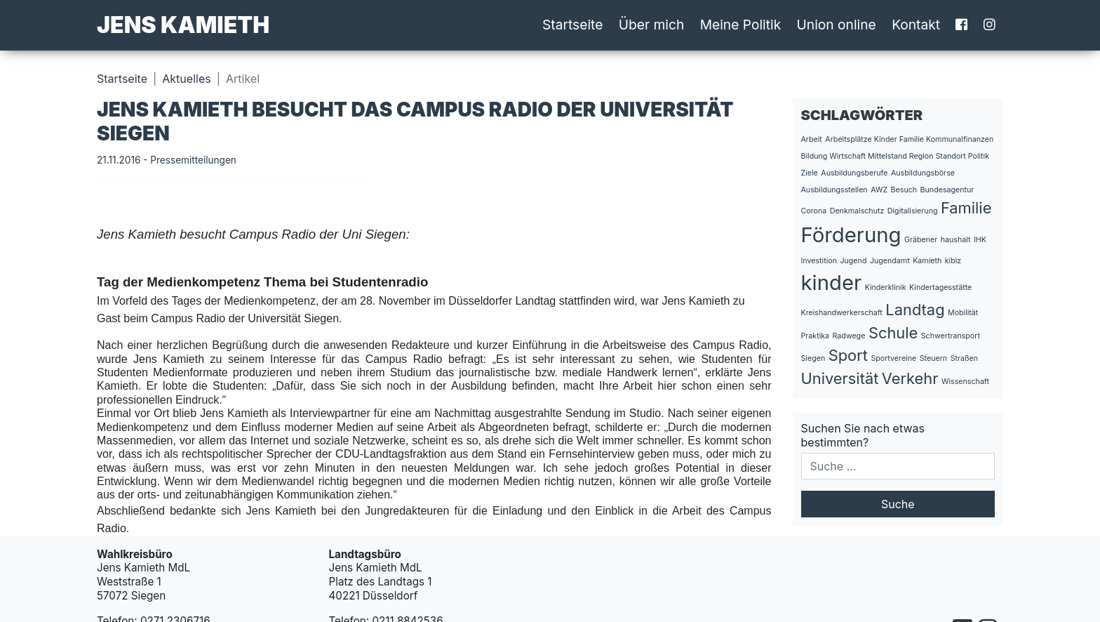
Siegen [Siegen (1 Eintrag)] (813, 358)
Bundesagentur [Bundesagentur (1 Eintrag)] (947, 189)
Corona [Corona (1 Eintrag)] (814, 211)
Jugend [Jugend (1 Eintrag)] (853, 260)
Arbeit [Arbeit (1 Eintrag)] (811, 139)
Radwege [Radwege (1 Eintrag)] (849, 335)
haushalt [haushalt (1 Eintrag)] (956, 239)
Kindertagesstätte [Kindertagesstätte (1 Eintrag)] (940, 287)
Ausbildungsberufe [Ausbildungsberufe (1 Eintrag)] (854, 173)
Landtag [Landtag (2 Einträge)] (914, 309)
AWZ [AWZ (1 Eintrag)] (879, 189)
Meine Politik (741, 24)
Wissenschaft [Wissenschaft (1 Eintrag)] (965, 381)
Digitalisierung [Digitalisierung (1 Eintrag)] (912, 211)
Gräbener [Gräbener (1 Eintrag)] (920, 239)
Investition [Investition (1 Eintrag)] (819, 260)
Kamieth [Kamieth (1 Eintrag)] (927, 260)
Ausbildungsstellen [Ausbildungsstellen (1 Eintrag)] (834, 189)
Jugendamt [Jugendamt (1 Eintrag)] (890, 260)
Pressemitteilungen (193, 160)
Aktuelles (186, 79)
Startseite (572, 24)
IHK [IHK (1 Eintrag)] (980, 239)
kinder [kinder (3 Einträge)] (831, 282)
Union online (836, 24)
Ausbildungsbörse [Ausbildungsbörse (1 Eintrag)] (923, 173)
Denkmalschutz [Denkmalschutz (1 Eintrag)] (857, 211)
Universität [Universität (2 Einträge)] (840, 378)
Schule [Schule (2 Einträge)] (893, 333)
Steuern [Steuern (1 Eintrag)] (933, 358)
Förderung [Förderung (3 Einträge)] (851, 235)
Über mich (652, 24)
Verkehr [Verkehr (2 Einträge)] (910, 378)
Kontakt (916, 24)
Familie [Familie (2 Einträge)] (966, 208)
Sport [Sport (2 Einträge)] (848, 355)
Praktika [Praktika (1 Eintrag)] (815, 335)
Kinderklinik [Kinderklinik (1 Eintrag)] (885, 287)
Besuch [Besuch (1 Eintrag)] (904, 189)
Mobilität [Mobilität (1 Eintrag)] (963, 312)
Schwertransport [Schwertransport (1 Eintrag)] (950, 335)
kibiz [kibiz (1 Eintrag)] (953, 260)
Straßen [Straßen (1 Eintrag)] (964, 358)
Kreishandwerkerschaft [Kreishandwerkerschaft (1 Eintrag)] (842, 312)
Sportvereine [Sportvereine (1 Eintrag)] (893, 358)
